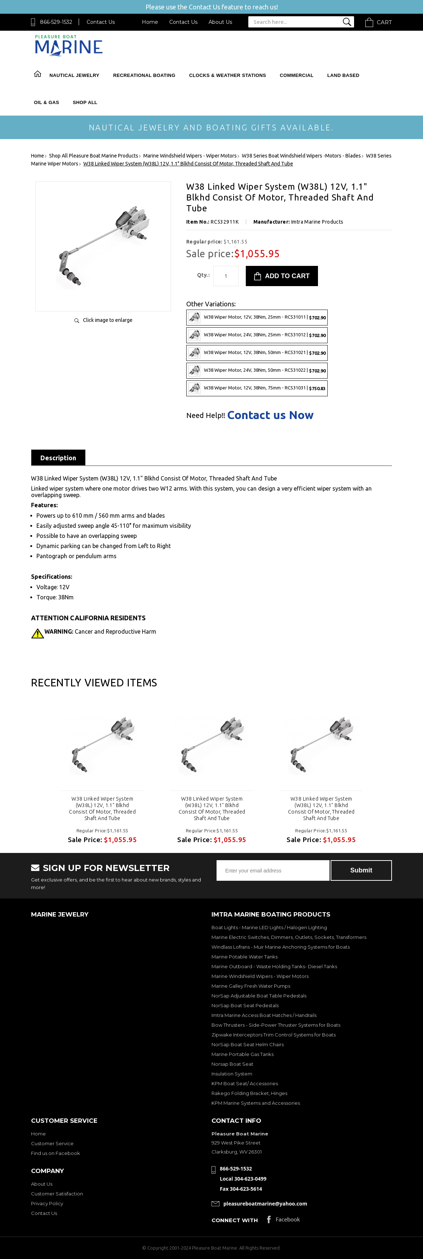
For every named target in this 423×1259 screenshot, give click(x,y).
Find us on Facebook (55, 1153)
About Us (220, 22)
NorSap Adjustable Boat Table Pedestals (259, 996)
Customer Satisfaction (57, 1194)
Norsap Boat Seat (232, 1064)
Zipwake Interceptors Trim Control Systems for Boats (274, 1035)
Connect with (235, 1220)
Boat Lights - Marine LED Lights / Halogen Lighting (269, 927)
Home (150, 22)
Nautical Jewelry (74, 75)
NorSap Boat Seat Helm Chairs (248, 1044)
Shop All (85, 102)
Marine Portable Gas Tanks (243, 1054)
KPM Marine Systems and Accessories (256, 1103)
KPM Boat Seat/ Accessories (245, 1083)
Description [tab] (58, 457)
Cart (384, 22)
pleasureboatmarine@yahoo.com (265, 1203)
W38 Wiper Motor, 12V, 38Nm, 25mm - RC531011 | (257, 317)
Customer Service (52, 1143)
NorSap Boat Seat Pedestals (245, 1005)
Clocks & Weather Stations (227, 75)
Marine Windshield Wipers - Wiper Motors (260, 976)
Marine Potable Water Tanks (245, 957)
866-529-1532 (56, 22)
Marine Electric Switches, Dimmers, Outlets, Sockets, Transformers (289, 937)
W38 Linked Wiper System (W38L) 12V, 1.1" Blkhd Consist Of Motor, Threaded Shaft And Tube (102, 808)
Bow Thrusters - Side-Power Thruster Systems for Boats (276, 1025)
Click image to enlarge (107, 320)
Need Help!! (205, 415)
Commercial (296, 75)
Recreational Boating (144, 75)
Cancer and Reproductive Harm (100, 631)
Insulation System (232, 1074)
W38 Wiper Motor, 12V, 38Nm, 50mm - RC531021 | (257, 353)
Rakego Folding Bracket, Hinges (249, 1093)
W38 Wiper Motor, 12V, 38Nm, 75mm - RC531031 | (257, 388)
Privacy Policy (47, 1203)
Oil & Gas (46, 102)
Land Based (343, 75)
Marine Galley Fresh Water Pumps (251, 986)
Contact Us (101, 22)
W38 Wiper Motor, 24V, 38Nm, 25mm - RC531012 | (257, 335)
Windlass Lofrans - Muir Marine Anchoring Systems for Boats (281, 947)
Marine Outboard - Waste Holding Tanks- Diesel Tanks (274, 966)
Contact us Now (270, 415)
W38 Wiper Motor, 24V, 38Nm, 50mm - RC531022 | (257, 370)
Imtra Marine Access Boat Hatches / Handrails (264, 1015)
